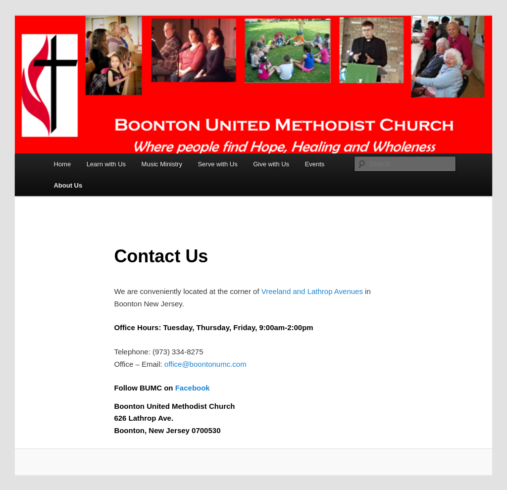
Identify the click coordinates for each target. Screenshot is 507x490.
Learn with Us (106, 164)
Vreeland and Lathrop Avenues (312, 291)
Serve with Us (217, 164)
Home (62, 164)
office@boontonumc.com (205, 364)
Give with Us (271, 164)
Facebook (192, 388)
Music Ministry (162, 164)
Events (315, 164)
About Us (67, 185)
